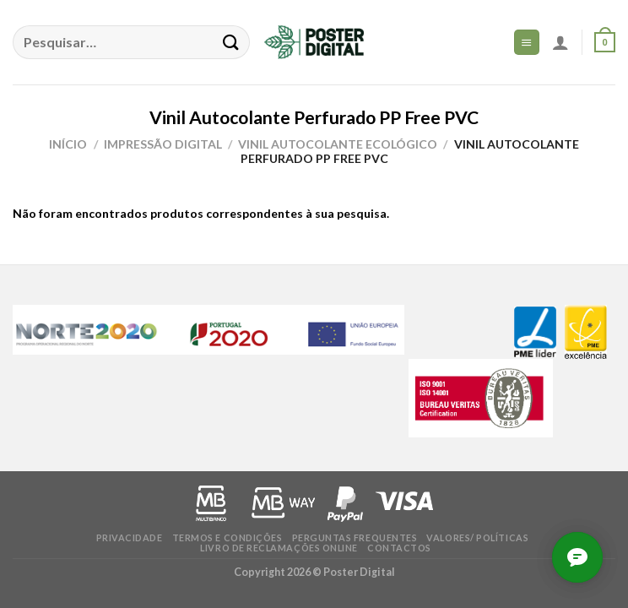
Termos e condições (227, 537)
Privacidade (129, 537)
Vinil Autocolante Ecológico (337, 144)
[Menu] (526, 42)
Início (68, 144)
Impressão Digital (163, 144)
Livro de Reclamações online (279, 547)
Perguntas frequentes (355, 537)
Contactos (399, 547)
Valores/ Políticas (477, 537)
